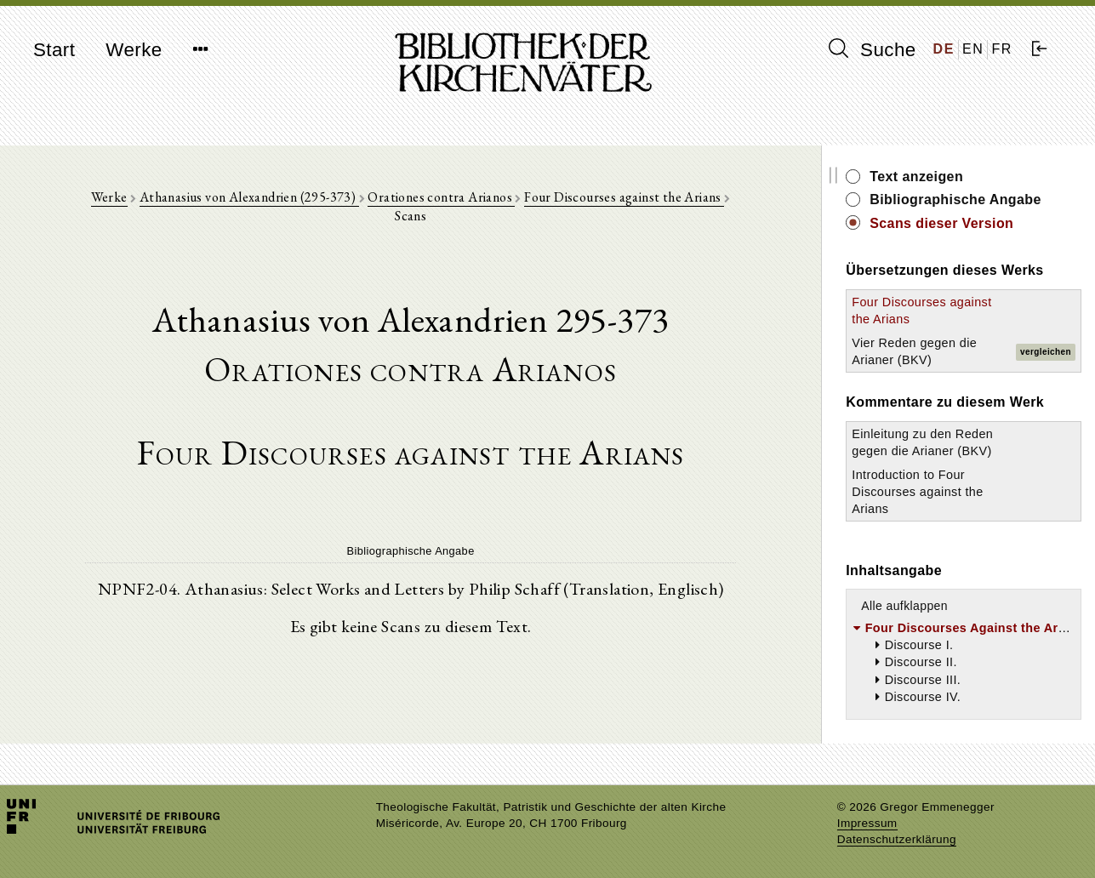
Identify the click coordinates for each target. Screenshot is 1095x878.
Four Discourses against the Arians (624, 197)
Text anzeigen (916, 176)
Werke (134, 49)
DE (944, 49)
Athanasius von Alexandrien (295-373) (249, 197)
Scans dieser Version (941, 223)
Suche (872, 49)
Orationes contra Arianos (441, 197)
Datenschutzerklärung (896, 839)
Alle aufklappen (904, 606)
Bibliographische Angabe (955, 199)
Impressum (867, 823)
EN (973, 49)
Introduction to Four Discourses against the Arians (917, 492)
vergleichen (1045, 351)
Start (54, 49)
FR (1001, 49)
